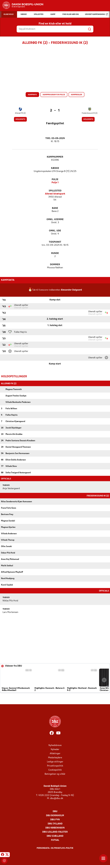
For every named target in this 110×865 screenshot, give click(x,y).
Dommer (55, 265)
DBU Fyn (55, 819)
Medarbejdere (55, 757)
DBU (55, 811)
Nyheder (55, 749)
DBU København (55, 828)
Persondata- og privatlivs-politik (55, 848)
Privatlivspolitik (55, 766)
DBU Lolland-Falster (55, 832)
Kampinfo (32, 95)
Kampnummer (55, 157)
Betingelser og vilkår (55, 774)
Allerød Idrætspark (55, 194)
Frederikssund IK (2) (89, 113)
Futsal (55, 840)
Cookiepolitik (55, 770)
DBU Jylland (55, 823)
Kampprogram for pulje (54, 95)
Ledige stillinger (55, 761)
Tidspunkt (55, 242)
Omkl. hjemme (55, 219)
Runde (55, 253)
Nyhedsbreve (55, 745)
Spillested (55, 191)
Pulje (55, 179)
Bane (55, 208)
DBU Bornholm (55, 815)
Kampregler (76, 95)
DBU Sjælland (55, 836)
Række (55, 168)
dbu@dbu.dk (56, 798)
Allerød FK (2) (20, 113)
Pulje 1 (55, 183)
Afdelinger (55, 753)
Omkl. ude (55, 231)
